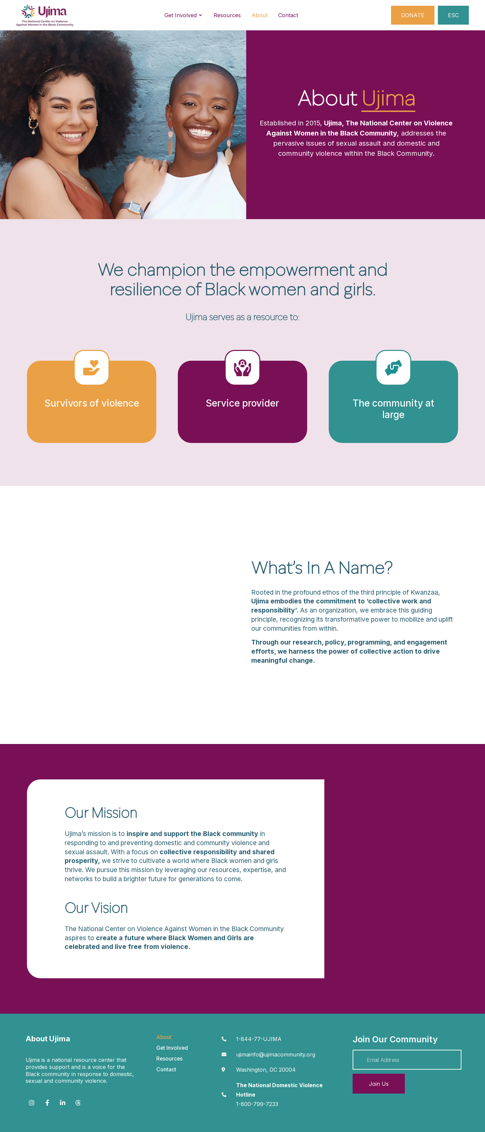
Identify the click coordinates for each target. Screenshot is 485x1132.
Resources (169, 1058)
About (163, 1037)
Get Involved (172, 1048)
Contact (166, 1069)
